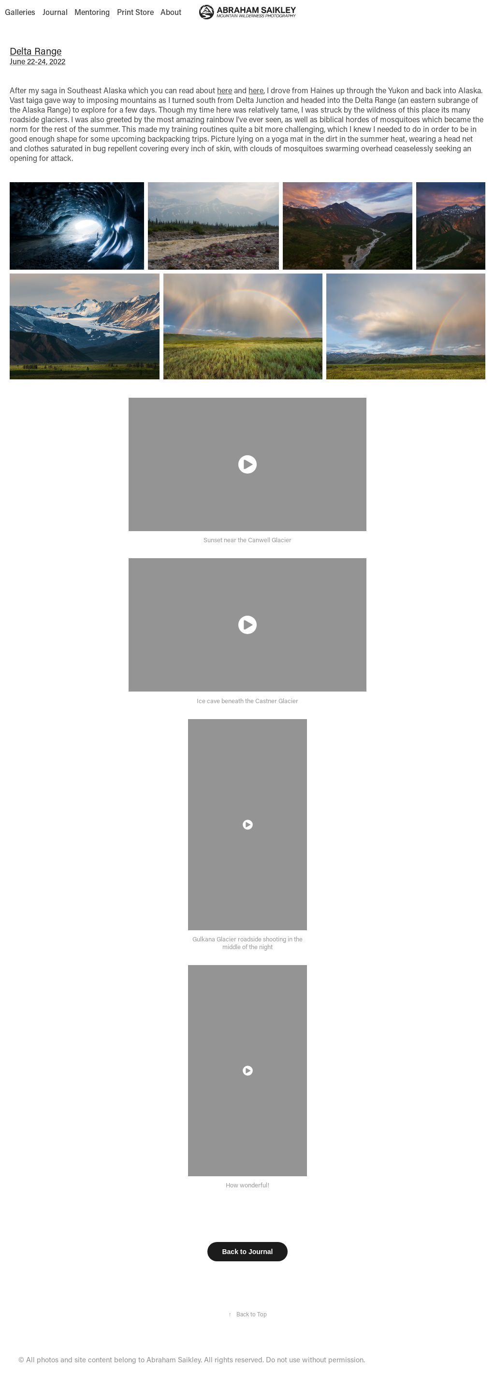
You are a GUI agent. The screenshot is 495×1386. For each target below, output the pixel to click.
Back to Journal (247, 1252)
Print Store (135, 12)
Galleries (20, 12)
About (170, 12)
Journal (55, 12)
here (224, 90)
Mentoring (92, 12)
